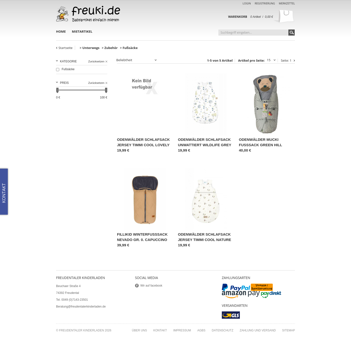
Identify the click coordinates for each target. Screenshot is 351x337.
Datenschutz (222, 330)
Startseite (65, 48)
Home (61, 31)
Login (247, 3)
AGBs (201, 330)
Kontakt (160, 330)
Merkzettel (287, 3)
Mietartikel (82, 31)
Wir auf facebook (151, 285)
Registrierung (265, 3)
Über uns (139, 330)
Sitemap (288, 330)
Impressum (182, 330)
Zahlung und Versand (258, 330)
